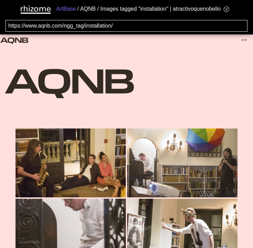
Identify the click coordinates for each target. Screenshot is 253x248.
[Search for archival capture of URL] (126, 26)
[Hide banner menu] (226, 9)
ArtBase (66, 9)
